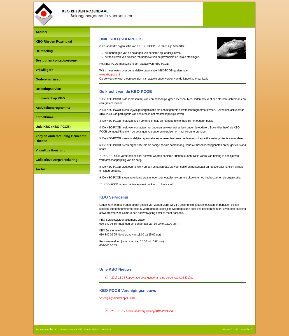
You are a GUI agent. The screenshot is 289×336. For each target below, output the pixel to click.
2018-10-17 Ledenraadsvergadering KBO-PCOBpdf (142, 311)
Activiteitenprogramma (53, 108)
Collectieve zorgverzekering (56, 160)
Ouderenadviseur (49, 79)
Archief (41, 169)
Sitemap (226, 329)
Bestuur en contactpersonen (57, 60)
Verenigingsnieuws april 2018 (117, 298)
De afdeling (44, 51)
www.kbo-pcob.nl (109, 74)
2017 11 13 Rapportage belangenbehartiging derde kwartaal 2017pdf (152, 277)
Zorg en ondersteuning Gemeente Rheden (61, 138)
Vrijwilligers (44, 70)
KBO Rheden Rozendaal (54, 41)
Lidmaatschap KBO (50, 98)
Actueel (41, 32)
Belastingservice (48, 89)
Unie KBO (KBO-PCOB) (53, 126)
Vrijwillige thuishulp (50, 150)
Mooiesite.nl (246, 329)
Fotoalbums (45, 117)
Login (235, 329)
